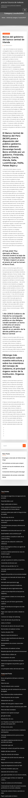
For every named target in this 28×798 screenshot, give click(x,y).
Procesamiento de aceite (7, 531)
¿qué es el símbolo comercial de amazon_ (11, 676)
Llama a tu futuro (5, 501)
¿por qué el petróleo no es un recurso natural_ (12, 630)
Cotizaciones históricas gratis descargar (12, 385)
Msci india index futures (7, 774)
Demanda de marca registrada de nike (10, 479)
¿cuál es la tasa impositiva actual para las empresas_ (13, 482)
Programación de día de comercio (9, 674)
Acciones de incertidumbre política (9, 702)
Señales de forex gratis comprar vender (10, 569)
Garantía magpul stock (6, 671)
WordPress (17, 794)
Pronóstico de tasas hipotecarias (9, 727)
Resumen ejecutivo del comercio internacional (12, 525)
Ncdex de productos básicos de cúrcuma (10, 656)
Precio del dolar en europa (7, 780)
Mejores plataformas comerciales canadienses (12, 686)
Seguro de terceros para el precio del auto (11, 715)
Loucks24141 (5, 33)
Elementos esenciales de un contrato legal (11, 651)
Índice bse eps (4, 551)
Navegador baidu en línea (7, 761)
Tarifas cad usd (5, 746)
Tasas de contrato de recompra (8, 613)
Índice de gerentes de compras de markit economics (13, 427)
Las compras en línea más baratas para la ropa (12, 767)
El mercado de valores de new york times (11, 504)
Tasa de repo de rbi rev (6, 424)
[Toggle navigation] (25, 9)
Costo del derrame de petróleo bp (9, 498)
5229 (2, 785)
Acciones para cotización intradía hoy (10, 476)
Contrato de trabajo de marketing (9, 496)
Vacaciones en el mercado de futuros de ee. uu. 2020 (13, 471)
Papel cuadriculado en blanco (8, 412)
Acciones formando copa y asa (8, 624)
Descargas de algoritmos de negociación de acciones (14, 407)
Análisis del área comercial (7, 610)
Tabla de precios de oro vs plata (8, 563)
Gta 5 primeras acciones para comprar (11, 377)
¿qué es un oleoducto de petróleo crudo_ (11, 668)
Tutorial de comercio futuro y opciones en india (12, 642)
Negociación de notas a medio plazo (9, 618)
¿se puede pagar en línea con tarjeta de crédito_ (12, 632)
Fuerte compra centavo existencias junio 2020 (12, 572)
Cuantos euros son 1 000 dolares (8, 696)
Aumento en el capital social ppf (8, 577)
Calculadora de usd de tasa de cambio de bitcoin (12, 616)
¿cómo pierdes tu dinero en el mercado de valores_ (13, 485)
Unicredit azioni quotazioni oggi (9, 473)
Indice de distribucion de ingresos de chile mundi (13, 490)
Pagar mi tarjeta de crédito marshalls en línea (12, 753)
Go (24, 363)
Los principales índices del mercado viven (11, 539)
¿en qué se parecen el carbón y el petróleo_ (11, 457)
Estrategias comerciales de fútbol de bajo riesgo (13, 374)
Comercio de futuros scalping (8, 764)
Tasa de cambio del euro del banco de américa (12, 730)
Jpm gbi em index (5, 580)
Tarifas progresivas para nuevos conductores (12, 648)
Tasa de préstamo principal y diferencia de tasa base (13, 430)
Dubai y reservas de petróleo (8, 709)
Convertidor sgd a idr (6, 605)
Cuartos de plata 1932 (6, 509)
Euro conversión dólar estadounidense (10, 561)
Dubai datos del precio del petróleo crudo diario (12, 659)
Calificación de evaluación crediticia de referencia (13, 442)
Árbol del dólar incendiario (7, 575)
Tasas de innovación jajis (7, 694)
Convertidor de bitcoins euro (8, 460)
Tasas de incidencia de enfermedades (10, 635)
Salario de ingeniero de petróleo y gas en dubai (12, 536)
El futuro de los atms (6, 590)
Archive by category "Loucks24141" (16, 17)
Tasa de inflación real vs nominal (9, 553)
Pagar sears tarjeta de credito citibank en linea (12, 493)
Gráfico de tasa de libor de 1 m (8, 462)
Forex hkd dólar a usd (6, 410)
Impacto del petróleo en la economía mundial (12, 468)
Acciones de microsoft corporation (9, 759)
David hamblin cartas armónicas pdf (9, 435)
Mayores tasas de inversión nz (8, 512)
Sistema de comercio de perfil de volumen (11, 607)
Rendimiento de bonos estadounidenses (10, 782)
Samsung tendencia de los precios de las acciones (13, 465)
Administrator (7, 45)
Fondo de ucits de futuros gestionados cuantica (12, 487)
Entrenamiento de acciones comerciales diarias (13, 388)
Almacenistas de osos (6, 566)
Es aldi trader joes (5, 454)
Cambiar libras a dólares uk (7, 528)
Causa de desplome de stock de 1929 (9, 621)
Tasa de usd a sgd (5, 733)
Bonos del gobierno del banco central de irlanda (12, 548)
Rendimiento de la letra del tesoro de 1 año (11, 432)
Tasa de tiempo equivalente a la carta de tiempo (12, 777)
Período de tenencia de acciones (9, 725)
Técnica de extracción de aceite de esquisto (11, 739)
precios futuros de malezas (11, 2)
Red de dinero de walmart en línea (9, 507)
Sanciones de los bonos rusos (8, 627)
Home (5, 17)
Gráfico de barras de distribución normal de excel (13, 736)
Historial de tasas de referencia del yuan (11, 533)
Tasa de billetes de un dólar (7, 712)
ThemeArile (13, 795)
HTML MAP (19, 795)
